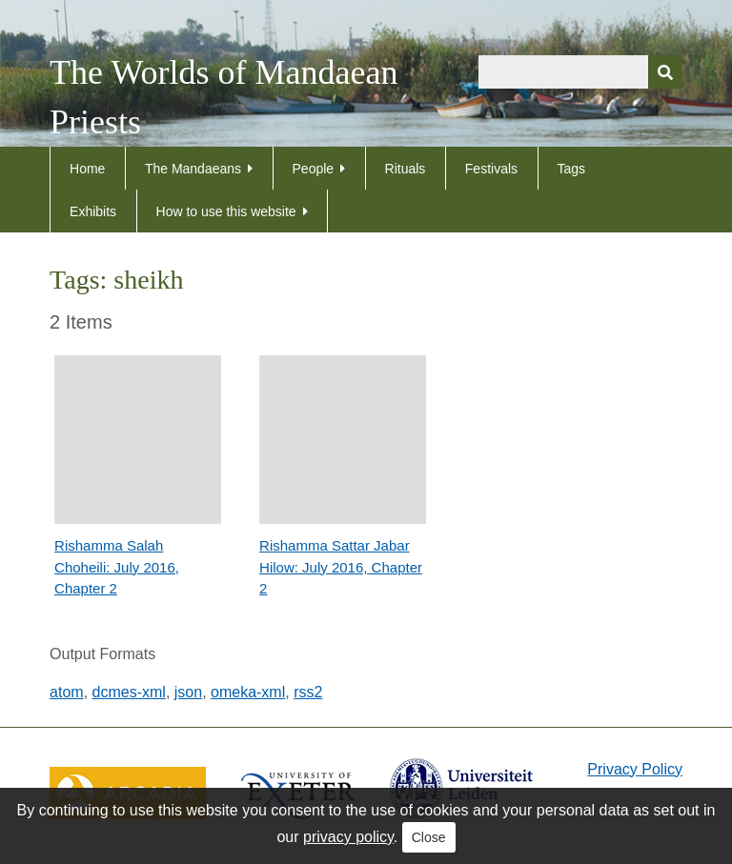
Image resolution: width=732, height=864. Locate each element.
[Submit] (665, 72)
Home (87, 168)
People (314, 168)
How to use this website (226, 211)
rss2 (308, 692)
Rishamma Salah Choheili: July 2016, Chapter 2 (116, 566)
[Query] (580, 72)
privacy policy (348, 837)
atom (67, 692)
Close (429, 837)
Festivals (491, 168)
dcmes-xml (129, 692)
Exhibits (93, 211)
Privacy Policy (634, 769)
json (188, 692)
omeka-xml (248, 692)
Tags (572, 168)
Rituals (405, 168)
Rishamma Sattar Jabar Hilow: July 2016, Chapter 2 (340, 566)
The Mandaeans (193, 168)
